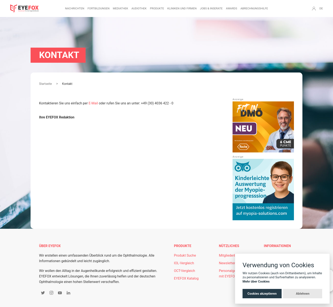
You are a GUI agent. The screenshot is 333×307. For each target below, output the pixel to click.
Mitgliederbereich (232, 255)
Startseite (45, 83)
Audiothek (139, 8)
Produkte (157, 8)
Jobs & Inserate (211, 8)
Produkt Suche (185, 255)
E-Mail (93, 103)
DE (321, 8)
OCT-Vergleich (184, 271)
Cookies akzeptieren (262, 294)
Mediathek (120, 8)
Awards (231, 8)
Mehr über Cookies (256, 281)
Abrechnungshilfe (254, 8)
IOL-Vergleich (184, 263)
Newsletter (227, 263)
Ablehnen (302, 294)
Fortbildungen (98, 8)
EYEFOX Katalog (186, 278)
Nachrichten (74, 8)
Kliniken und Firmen (182, 8)
